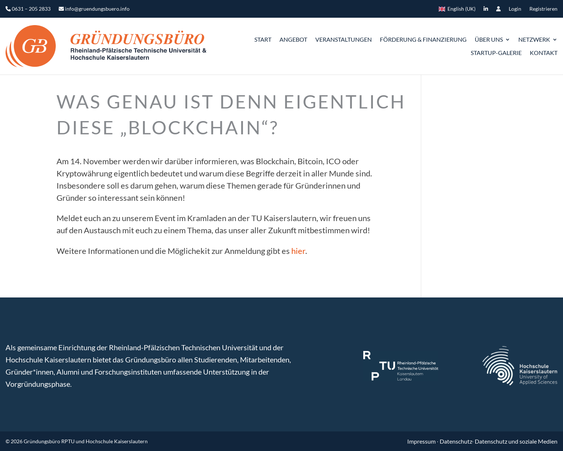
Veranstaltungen (343, 39)
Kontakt (543, 52)
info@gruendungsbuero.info (94, 9)
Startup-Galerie (496, 52)
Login (515, 9)
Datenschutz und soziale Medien (516, 441)
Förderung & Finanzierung (423, 39)
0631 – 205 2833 (28, 9)
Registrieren (543, 9)
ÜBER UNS (489, 39)
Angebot (293, 39)
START (262, 39)
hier (298, 251)
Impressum (422, 441)
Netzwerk (534, 39)
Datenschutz (456, 441)
